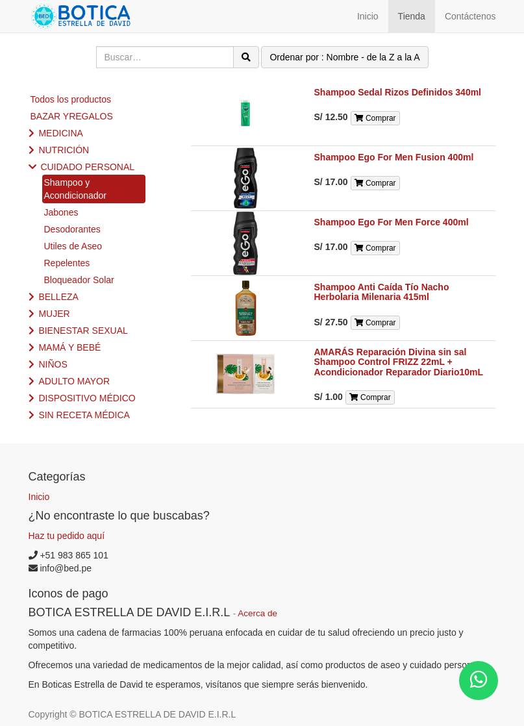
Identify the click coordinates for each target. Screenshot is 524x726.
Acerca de (257, 613)
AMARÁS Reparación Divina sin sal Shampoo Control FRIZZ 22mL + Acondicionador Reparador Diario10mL (399, 362)
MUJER (53, 313)
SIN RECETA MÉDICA (84, 415)
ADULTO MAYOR (74, 381)
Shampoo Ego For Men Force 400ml (391, 222)
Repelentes (67, 263)
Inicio (39, 497)
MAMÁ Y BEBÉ (69, 347)
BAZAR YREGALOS (72, 116)
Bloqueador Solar (79, 280)
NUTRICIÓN (63, 150)
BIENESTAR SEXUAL (82, 330)
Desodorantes (72, 229)
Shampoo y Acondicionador (75, 189)
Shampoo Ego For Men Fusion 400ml (394, 157)
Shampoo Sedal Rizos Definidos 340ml (398, 92)
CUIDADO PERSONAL (87, 167)
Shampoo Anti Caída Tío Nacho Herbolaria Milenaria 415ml (381, 292)
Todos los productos (71, 99)
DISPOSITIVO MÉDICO (86, 398)
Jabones (61, 212)
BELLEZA (58, 297)
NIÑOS (52, 364)
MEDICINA (60, 133)
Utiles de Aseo (73, 246)
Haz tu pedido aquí (67, 536)
